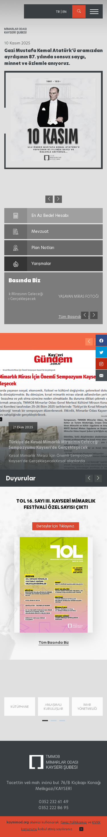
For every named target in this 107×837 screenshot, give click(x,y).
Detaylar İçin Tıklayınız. (56, 526)
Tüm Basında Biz (24, 316)
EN (64, 11)
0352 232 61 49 (53, 802)
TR (58, 11)
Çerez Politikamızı (73, 822)
